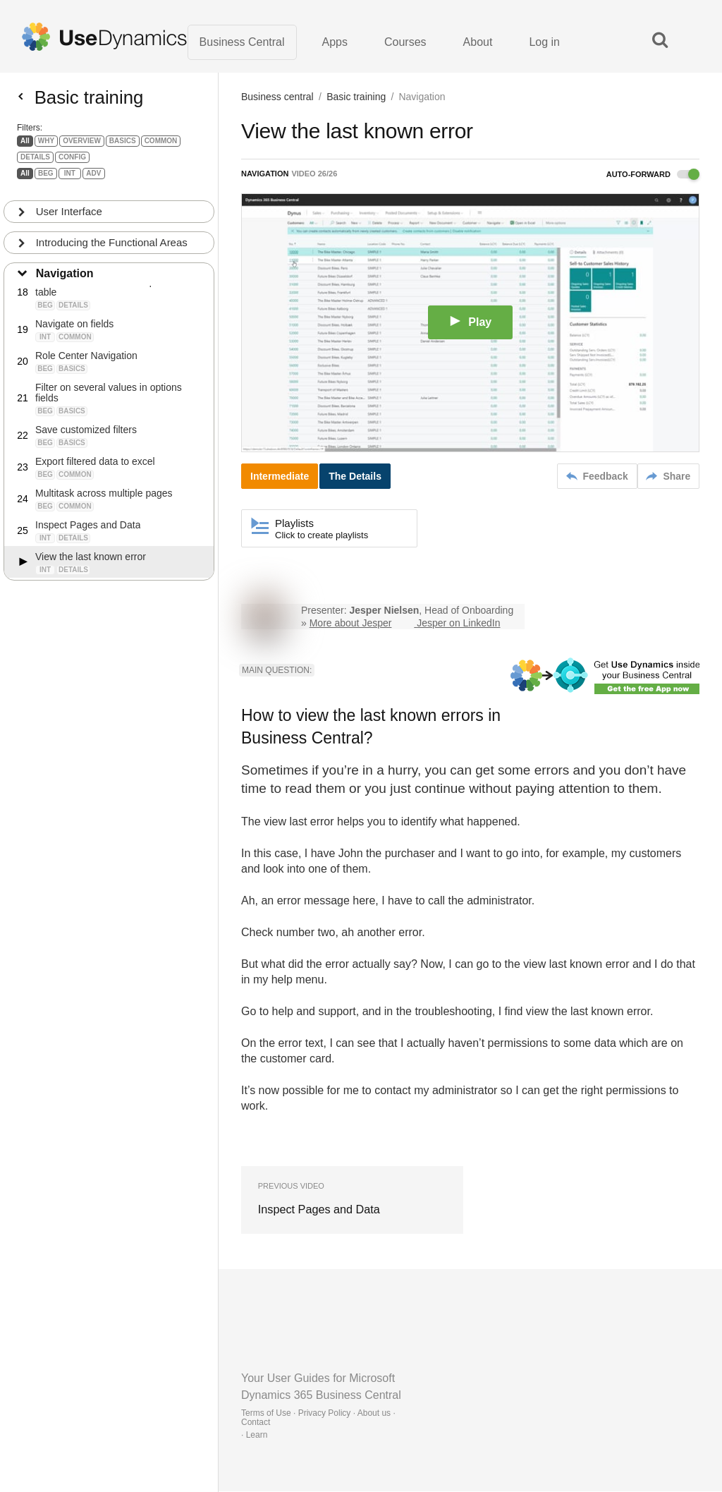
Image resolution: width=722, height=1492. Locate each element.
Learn (257, 1436)
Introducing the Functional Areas (112, 248)
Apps (335, 42)
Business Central (242, 42)
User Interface (69, 217)
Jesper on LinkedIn (458, 623)
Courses (405, 42)
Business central (277, 97)
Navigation (65, 279)
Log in (544, 42)
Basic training (356, 97)
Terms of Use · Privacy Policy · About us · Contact (318, 1418)
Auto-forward (652, 175)
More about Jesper (351, 623)
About (478, 42)
